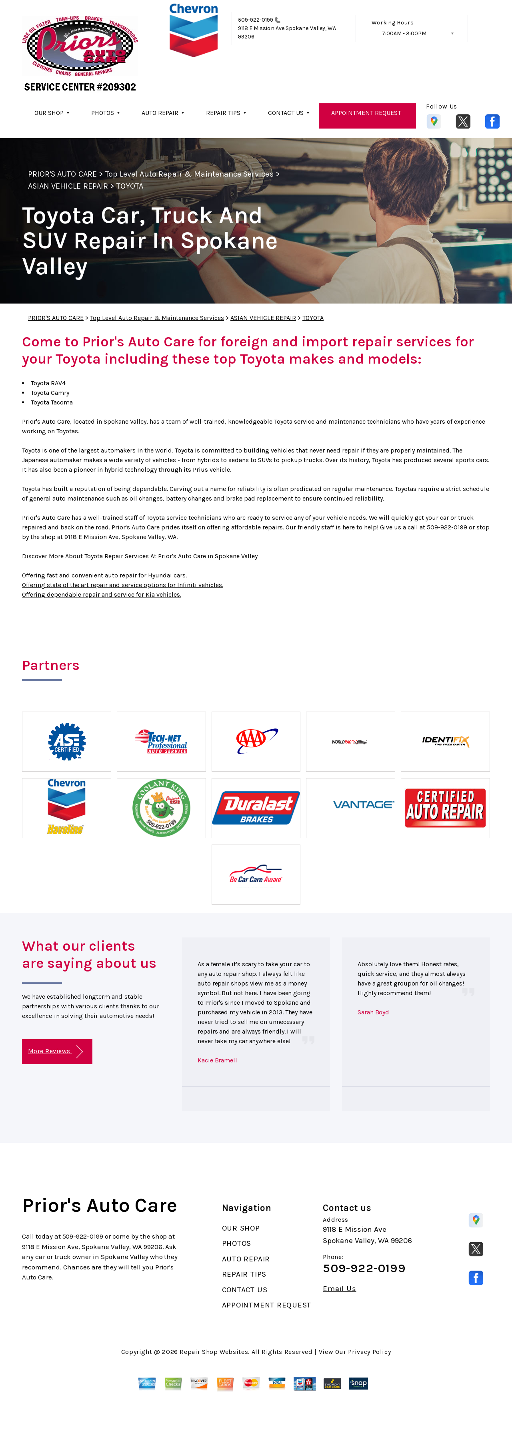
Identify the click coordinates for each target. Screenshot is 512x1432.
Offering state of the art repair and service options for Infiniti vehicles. (122, 585)
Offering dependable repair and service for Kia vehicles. (101, 594)
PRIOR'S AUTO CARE (62, 174)
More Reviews (55, 1051)
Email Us (339, 1289)
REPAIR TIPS (223, 113)
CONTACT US (286, 113)
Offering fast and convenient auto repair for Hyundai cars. (104, 575)
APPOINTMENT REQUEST (366, 113)
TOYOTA (129, 186)
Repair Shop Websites (214, 1352)
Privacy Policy (369, 1352)
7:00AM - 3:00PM (404, 33)
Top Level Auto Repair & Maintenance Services (189, 174)
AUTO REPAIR (160, 113)
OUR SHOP (49, 113)
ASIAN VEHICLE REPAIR (68, 186)
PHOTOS (102, 113)
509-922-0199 (256, 19)
